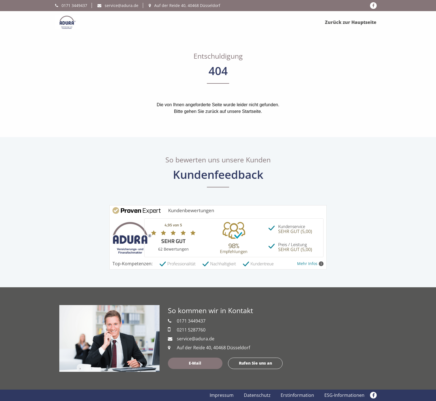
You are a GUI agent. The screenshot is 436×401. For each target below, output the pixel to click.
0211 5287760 (186, 329)
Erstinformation (297, 395)
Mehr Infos (310, 263)
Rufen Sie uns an (255, 363)
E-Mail (195, 363)
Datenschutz (257, 395)
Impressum (222, 395)
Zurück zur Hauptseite (350, 22)
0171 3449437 (71, 5)
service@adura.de (117, 5)
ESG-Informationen (344, 395)
